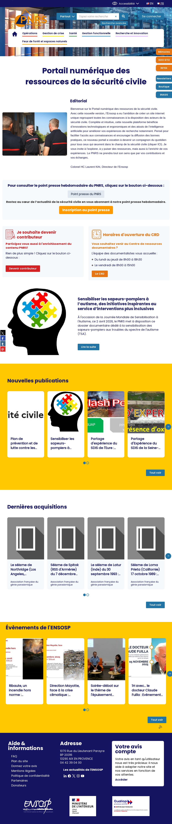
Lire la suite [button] (88, 347)
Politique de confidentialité (30, 776)
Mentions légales (23, 771)
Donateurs (18, 785)
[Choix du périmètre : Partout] (67, 16)
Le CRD (99, 274)
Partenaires (19, 781)
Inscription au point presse (86, 209)
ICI (159, 144)
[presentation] (168, 427)
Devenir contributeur (23, 268)
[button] (84, 463)
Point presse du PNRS (86, 194)
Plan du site (19, 761)
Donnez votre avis (24, 766)
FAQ (14, 756)
